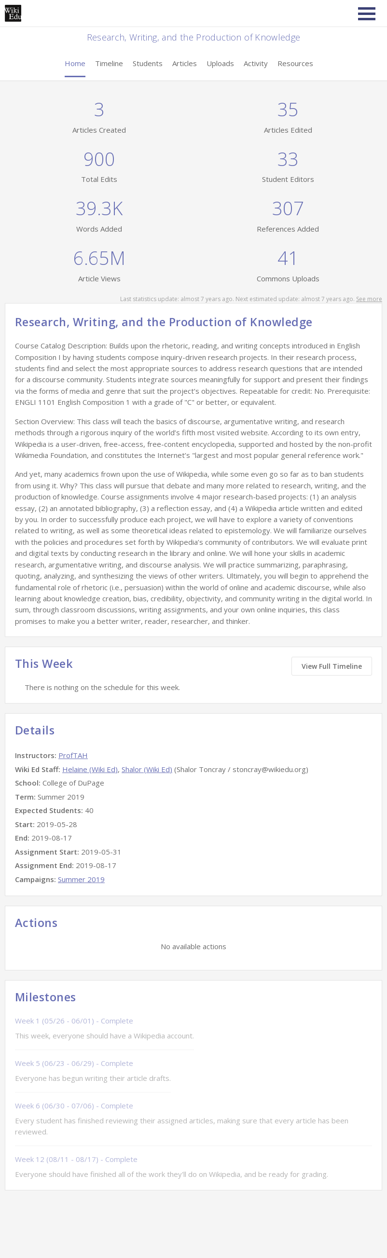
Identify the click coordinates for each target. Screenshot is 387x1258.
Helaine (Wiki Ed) (90, 769)
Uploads (220, 63)
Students (148, 63)
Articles (184, 63)
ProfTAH (73, 755)
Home (75, 63)
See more (369, 299)
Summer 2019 (81, 879)
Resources (295, 63)
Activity (256, 63)
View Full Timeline (332, 666)
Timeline (109, 63)
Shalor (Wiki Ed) (147, 769)
